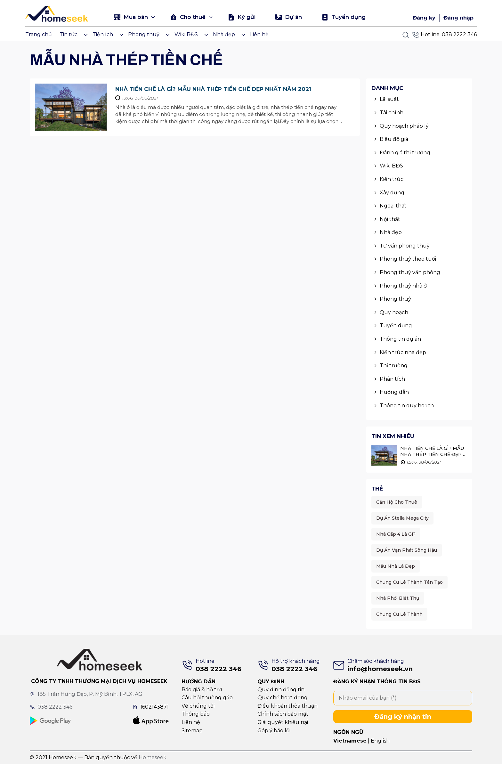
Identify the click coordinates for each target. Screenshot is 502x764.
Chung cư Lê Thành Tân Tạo (409, 582)
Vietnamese (350, 741)
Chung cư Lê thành (399, 614)
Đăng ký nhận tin (402, 716)
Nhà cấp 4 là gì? (396, 534)
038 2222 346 (459, 34)
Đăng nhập (458, 18)
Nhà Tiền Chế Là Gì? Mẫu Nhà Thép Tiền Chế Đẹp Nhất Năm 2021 (213, 89)
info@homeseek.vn (380, 669)
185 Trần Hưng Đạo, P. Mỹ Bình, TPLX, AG (89, 694)
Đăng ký (424, 18)
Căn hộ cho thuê (396, 502)
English (380, 741)
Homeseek (152, 757)
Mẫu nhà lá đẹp (395, 566)
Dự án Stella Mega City (402, 518)
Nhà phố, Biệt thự (397, 598)
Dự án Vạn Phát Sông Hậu (406, 550)
